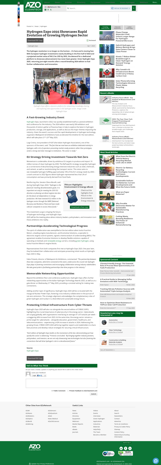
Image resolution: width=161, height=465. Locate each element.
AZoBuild (29, 421)
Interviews (96, 416)
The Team (96, 432)
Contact (117, 419)
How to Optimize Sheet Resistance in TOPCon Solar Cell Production (114, 294)
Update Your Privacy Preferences (41, 462)
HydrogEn (30, 122)
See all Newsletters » (107, 340)
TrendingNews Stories (105, 27)
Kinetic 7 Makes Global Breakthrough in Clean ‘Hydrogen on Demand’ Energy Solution (125, 58)
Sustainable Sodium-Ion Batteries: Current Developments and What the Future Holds (125, 179)
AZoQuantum (52, 413)
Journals (75, 432)
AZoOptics (29, 419)
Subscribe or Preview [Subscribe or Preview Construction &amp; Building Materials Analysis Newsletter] (115, 334)
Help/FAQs (97, 429)
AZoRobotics (30, 416)
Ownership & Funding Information (122, 436)
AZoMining (29, 424)
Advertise (117, 421)
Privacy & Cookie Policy (122, 427)
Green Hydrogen (99, 419)
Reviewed (92, 40)
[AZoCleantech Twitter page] (51, 10)
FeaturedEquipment (117, 27)
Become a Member (99, 435)
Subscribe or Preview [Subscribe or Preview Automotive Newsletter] (115, 312)
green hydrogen (82, 241)
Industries (96, 424)
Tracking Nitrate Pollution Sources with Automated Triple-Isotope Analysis (115, 281)
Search (116, 413)
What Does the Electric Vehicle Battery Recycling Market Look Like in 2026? (125, 156)
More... (133, 2)
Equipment (76, 419)
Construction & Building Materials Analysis (117, 331)
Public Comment (59, 391)
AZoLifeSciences (53, 421)
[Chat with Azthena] (156, 461)
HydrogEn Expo (33, 46)
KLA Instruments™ (110, 298)
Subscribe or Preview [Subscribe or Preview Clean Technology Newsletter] (115, 322)
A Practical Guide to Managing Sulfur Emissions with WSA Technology (114, 272)
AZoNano (29, 413)
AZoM (28, 411)
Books (74, 427)
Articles (75, 413)
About (116, 411)
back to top (127, 442)
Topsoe (106, 276)
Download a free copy (79, 207)
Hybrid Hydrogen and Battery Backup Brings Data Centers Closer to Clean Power (124, 46)
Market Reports (77, 424)
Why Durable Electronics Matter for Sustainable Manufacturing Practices (125, 201)
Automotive (113, 310)
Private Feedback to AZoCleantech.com (83, 391)
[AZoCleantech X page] (130, 448)
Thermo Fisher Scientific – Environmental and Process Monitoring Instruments (116, 264)
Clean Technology (115, 320)
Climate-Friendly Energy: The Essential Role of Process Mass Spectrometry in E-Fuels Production (117, 258)
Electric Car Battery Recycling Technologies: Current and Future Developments (125, 167)
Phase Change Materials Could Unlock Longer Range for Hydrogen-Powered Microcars (125, 35)
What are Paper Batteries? (122, 188)
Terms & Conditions (121, 424)
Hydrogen (43, 26)
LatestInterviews (129, 27)
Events (95, 413)
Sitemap (117, 429)
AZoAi (50, 416)
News (37, 26)
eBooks (74, 429)
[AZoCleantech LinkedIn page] (45, 10)
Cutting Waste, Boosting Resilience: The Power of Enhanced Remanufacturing (125, 213)
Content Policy (119, 432)
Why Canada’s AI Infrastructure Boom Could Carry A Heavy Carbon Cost (124, 69)
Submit (93, 394)
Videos (95, 411)
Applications (97, 421)
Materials (96, 427)
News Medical (53, 419)
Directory (75, 416)
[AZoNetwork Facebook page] (48, 10)
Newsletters (118, 416)
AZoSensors (52, 411)
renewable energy (54, 241)
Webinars (75, 421)
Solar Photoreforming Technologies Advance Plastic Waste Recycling (125, 79)
